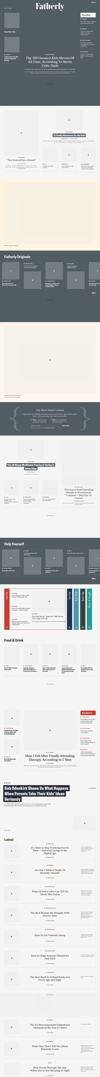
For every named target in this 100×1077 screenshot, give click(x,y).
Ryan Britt (93, 788)
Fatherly (34, 419)
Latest (8, 839)
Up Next (54, 419)
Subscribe (65, 426)
